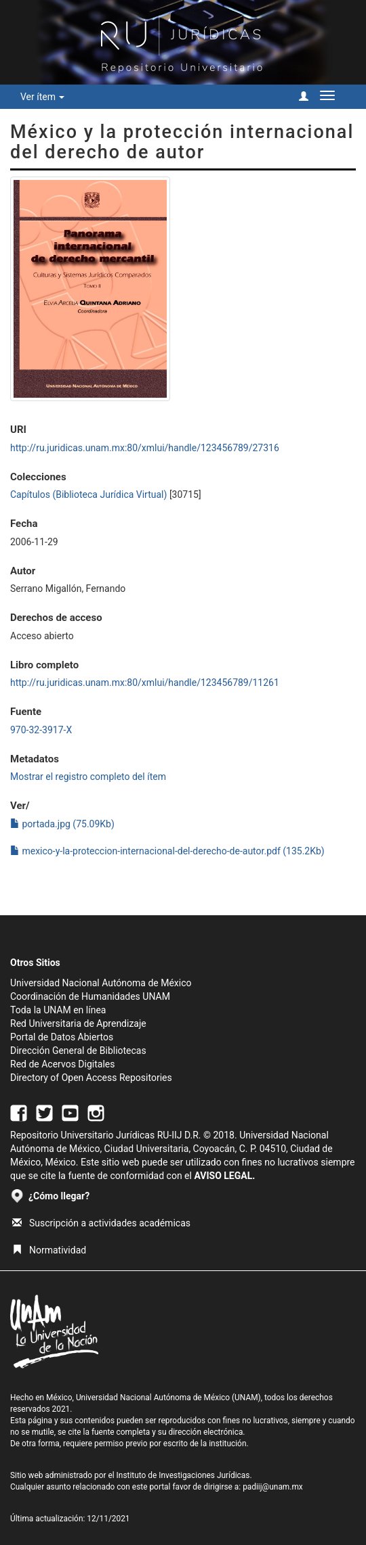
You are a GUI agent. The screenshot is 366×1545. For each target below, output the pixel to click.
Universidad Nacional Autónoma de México (101, 982)
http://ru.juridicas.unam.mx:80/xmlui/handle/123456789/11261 (144, 682)
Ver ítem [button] (42, 96)
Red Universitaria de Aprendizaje (78, 1023)
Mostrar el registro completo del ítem (88, 776)
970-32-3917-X (41, 729)
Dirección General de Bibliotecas (78, 1050)
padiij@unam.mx (273, 1487)
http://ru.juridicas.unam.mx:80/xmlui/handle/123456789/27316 (144, 447)
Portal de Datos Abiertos (61, 1037)
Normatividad (49, 1250)
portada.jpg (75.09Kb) (62, 823)
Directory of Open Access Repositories (91, 1077)
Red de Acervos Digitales (62, 1064)
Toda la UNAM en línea (58, 1010)
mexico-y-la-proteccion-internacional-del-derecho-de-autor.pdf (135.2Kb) (167, 851)
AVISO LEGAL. (224, 1175)
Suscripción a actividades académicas (101, 1223)
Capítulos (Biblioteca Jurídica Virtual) (88, 494)
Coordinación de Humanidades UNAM (90, 996)
